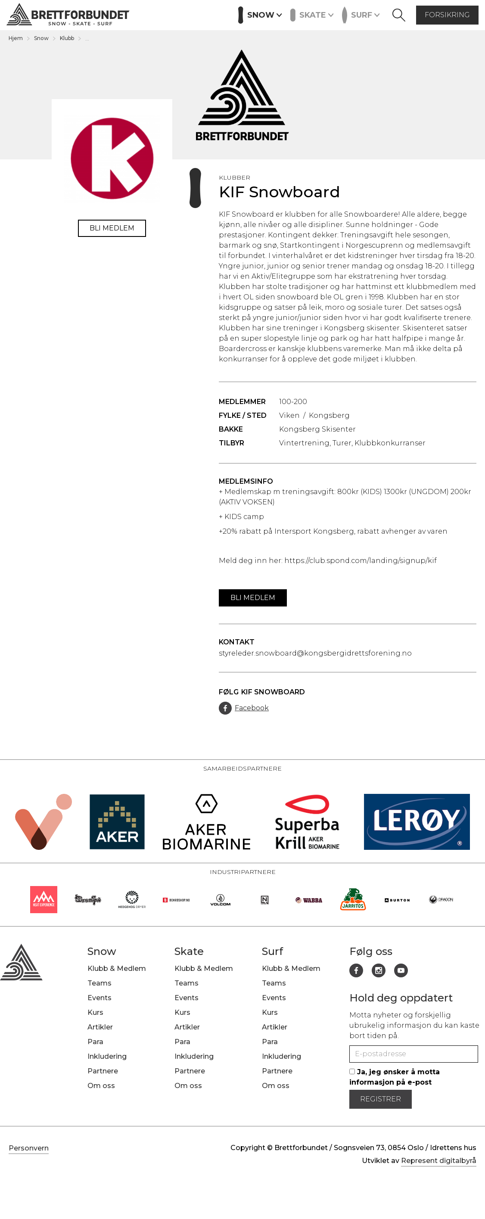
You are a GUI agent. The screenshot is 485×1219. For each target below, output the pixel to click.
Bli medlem (112, 228)
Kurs (179, 14)
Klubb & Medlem (116, 968)
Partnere (102, 1071)
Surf (272, 951)
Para (95, 1042)
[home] (68, 15)
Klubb (67, 38)
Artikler (211, 14)
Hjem (16, 38)
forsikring (447, 15)
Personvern (29, 1148)
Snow (41, 38)
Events (149, 14)
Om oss (101, 1086)
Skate (189, 951)
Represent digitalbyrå (438, 1161)
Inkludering (107, 1056)
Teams (99, 983)
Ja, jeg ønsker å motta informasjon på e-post (394, 1077)
